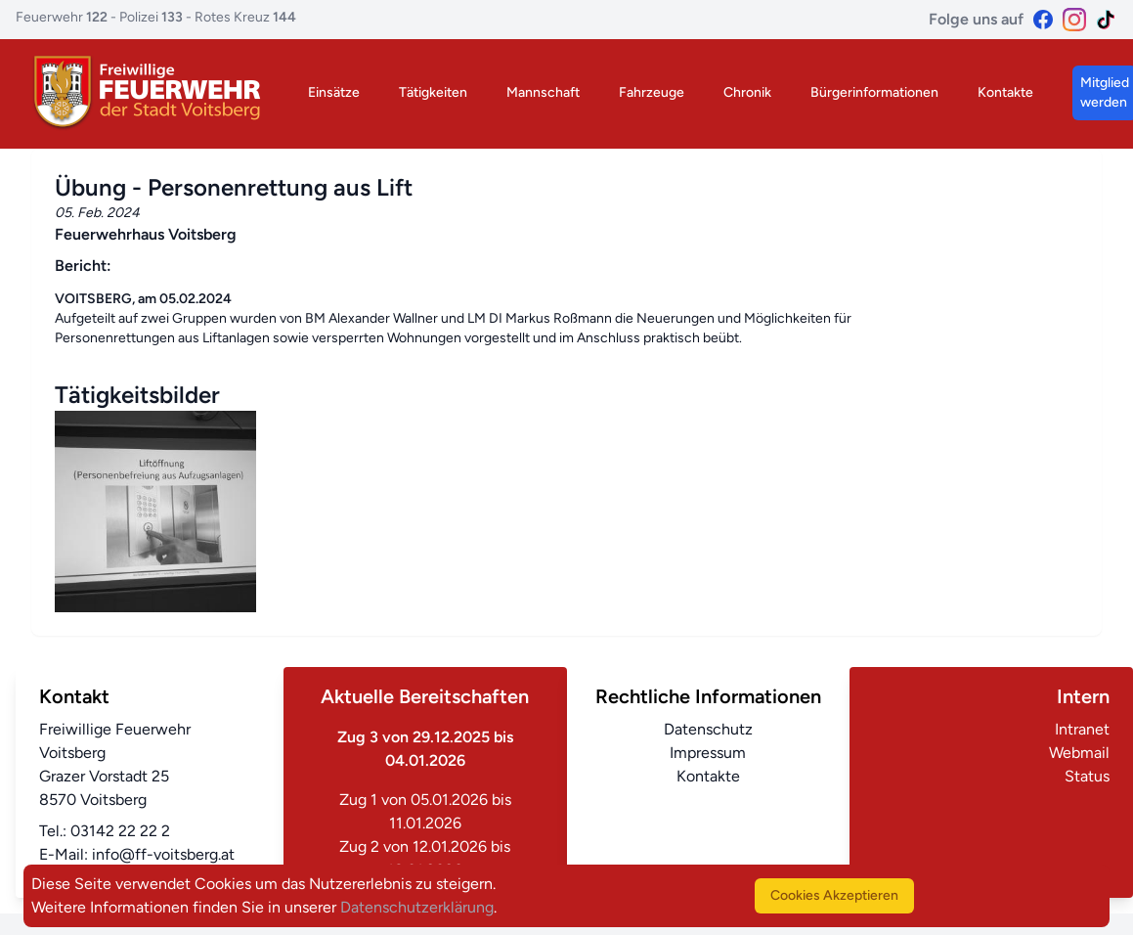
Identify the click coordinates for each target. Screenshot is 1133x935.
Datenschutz (708, 729)
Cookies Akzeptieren (834, 895)
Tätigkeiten (433, 92)
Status (1087, 776)
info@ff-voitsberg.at (163, 854)
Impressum (708, 752)
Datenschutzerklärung (417, 907)
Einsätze (334, 92)
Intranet (1082, 729)
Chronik (747, 92)
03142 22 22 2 (120, 831)
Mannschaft (543, 92)
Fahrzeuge (651, 92)
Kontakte (1005, 92)
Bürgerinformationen (874, 92)
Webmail (1079, 752)
